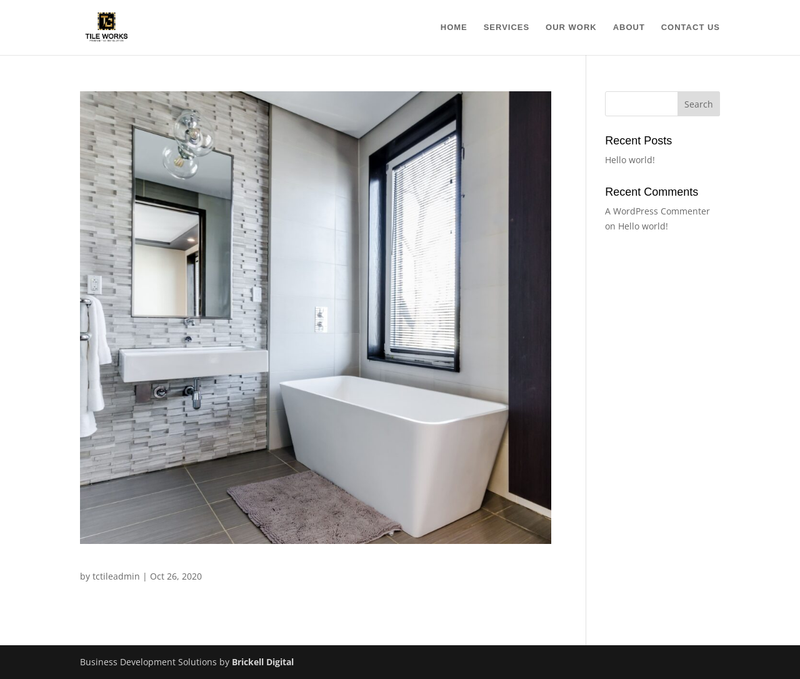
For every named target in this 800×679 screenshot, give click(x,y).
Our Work (571, 27)
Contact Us (690, 27)
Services (507, 27)
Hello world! (630, 160)
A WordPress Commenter (657, 211)
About (629, 27)
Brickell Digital (261, 662)
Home (454, 27)
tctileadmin (116, 576)
